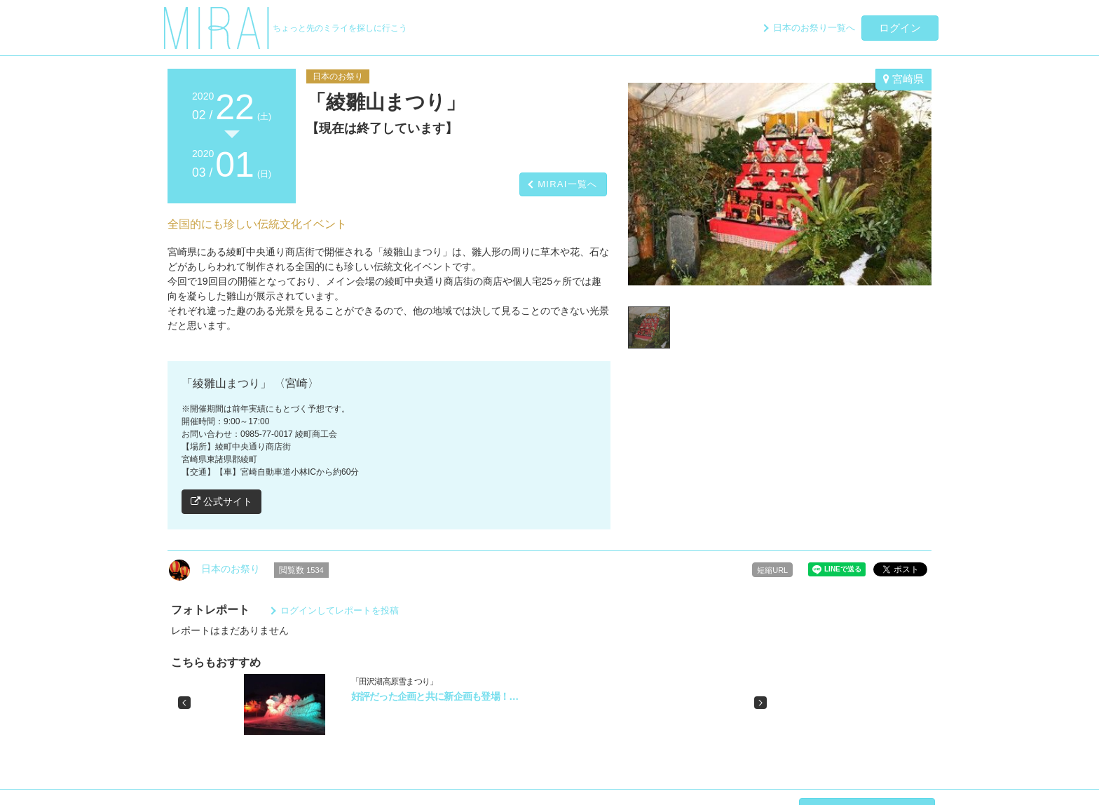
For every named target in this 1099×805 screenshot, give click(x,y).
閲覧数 (301, 570)
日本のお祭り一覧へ (814, 27)
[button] (184, 702)
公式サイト (221, 501)
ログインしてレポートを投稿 (339, 610)
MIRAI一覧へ (568, 184)
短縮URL (772, 570)
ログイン (900, 28)
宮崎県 (903, 79)
